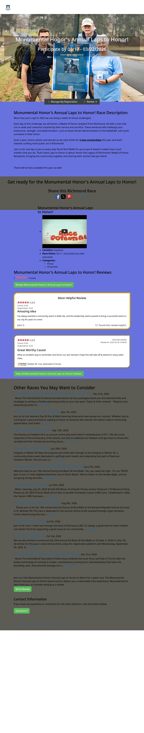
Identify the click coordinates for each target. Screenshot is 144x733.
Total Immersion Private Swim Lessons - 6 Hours (52, 393)
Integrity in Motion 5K (31, 448)
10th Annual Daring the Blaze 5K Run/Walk (48, 466)
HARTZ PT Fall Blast (29, 535)
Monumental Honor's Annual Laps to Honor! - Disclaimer (44, 624)
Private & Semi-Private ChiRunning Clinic (46, 554)
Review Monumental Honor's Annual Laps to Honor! (44, 284)
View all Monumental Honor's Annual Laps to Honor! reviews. (49, 373)
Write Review (23, 589)
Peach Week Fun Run (30, 484)
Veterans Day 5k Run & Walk (36, 411)
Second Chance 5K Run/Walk (37, 502)
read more (44, 405)
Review (88, 101)
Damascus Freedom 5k (32, 430)
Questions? (22, 610)
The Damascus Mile (29, 521)
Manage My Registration (62, 101)
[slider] (21, 277)
